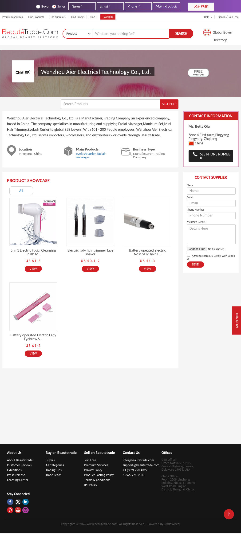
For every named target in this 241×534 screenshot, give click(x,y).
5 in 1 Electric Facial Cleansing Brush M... (33, 253)
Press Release (16, 476)
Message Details (196, 223)
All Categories (55, 466)
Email (190, 198)
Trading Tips (54, 471)
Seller (58, 6)
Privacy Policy (93, 471)
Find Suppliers (58, 17)
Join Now (236, 320)
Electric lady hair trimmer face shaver (90, 253)
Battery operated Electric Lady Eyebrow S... (33, 338)
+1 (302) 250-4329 (135, 471)
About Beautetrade (19, 461)
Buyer (43, 6)
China (196, 144)
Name (190, 186)
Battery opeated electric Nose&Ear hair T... (147, 253)
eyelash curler (86, 155)
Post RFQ (108, 17)
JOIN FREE (201, 6)
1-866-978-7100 (133, 476)
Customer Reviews (19, 466)
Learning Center (17, 481)
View (33, 270)
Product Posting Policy (99, 476)
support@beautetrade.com (141, 466)
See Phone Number (215, 157)
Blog (92, 17)
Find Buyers (77, 17)
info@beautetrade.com (138, 461)
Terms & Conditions (97, 481)
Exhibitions (14, 471)
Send (195, 266)
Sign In (221, 17)
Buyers (50, 461)
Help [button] (208, 17)
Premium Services (12, 17)
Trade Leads (53, 476)
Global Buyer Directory (222, 34)
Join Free (234, 17)
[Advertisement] (120, 410)
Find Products (36, 17)
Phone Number (195, 210)
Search (181, 34)
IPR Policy (90, 486)
